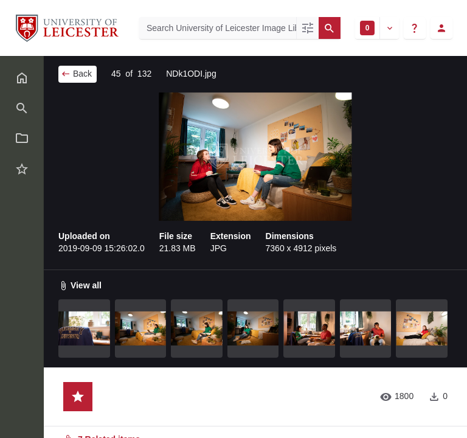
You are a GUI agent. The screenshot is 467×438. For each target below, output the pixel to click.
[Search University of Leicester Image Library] (217, 28)
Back (76, 73)
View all (80, 285)
